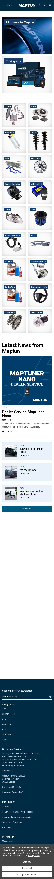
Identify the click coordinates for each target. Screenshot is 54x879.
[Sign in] (44, 5)
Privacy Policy (34, 855)
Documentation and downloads (16, 817)
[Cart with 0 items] (49, 5)
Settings (27, 861)
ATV (4, 729)
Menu (5, 5)
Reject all (27, 868)
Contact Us (7, 770)
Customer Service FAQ (12, 792)
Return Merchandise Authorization (18, 812)
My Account (7, 841)
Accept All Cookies (27, 874)
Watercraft (7, 724)
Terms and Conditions (12, 822)
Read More (7, 431)
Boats (5, 739)
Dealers (5, 806)
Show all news (27, 509)
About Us (6, 827)
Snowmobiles (8, 714)
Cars (4, 708)
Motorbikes (7, 734)
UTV (4, 719)
